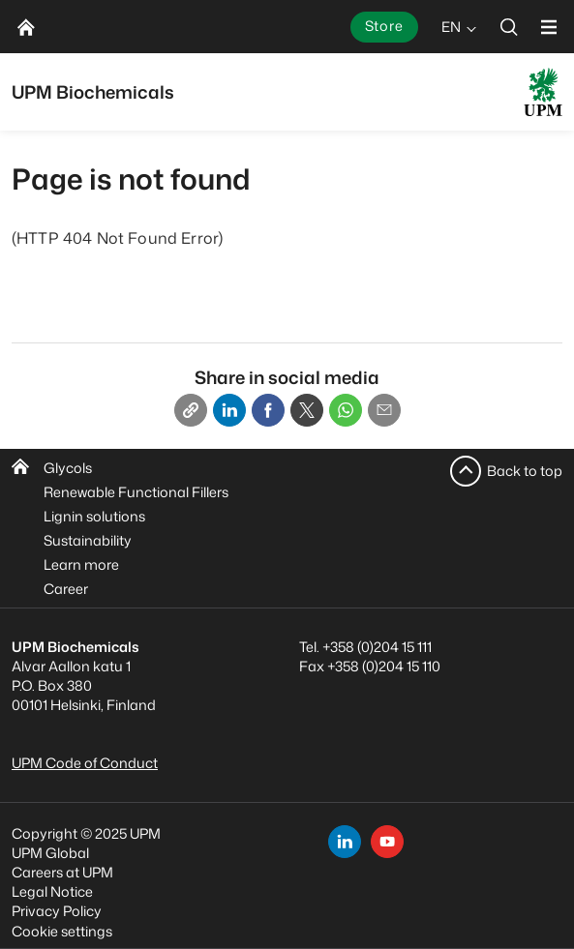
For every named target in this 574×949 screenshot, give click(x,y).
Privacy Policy (57, 911)
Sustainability (88, 540)
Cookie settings (62, 931)
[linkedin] (344, 841)
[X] (306, 410)
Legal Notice (52, 891)
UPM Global (50, 853)
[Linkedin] (229, 410)
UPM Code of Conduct (85, 763)
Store (384, 25)
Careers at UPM (62, 872)
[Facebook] (268, 410)
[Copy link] (190, 410)
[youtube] (387, 841)
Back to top (524, 470)
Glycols (68, 468)
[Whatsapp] (345, 410)
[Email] (384, 410)
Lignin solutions (94, 516)
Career (66, 588)
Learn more (81, 564)
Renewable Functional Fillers (136, 492)
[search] (509, 26)
